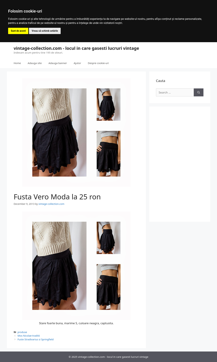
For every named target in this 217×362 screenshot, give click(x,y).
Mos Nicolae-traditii (29, 335)
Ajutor (77, 63)
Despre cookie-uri (98, 63)
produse (22, 332)
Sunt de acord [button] (18, 30)
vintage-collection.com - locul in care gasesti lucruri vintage (76, 48)
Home (17, 63)
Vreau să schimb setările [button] (45, 30)
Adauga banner (57, 63)
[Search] (198, 92)
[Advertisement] (179, 164)
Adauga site (35, 63)
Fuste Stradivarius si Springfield (36, 339)
